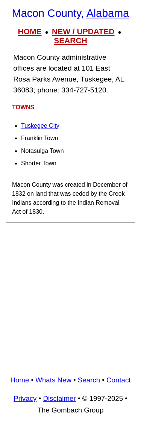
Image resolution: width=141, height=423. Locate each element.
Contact (118, 380)
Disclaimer (59, 398)
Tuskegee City (40, 125)
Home (19, 380)
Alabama (107, 13)
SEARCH (70, 40)
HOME (30, 31)
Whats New (53, 380)
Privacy (25, 398)
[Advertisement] (70, 296)
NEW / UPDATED (83, 31)
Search (89, 380)
